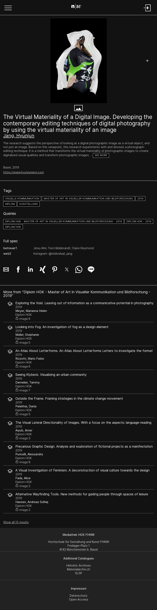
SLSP (78, 573)
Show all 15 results (16, 522)
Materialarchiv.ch (78, 569)
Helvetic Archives (78, 565)
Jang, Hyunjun (18, 135)
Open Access (78, 599)
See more (101, 155)
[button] (8, 8)
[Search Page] (77, 7)
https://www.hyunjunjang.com (23, 172)
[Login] (147, 12)
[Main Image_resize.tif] (78, 60)
